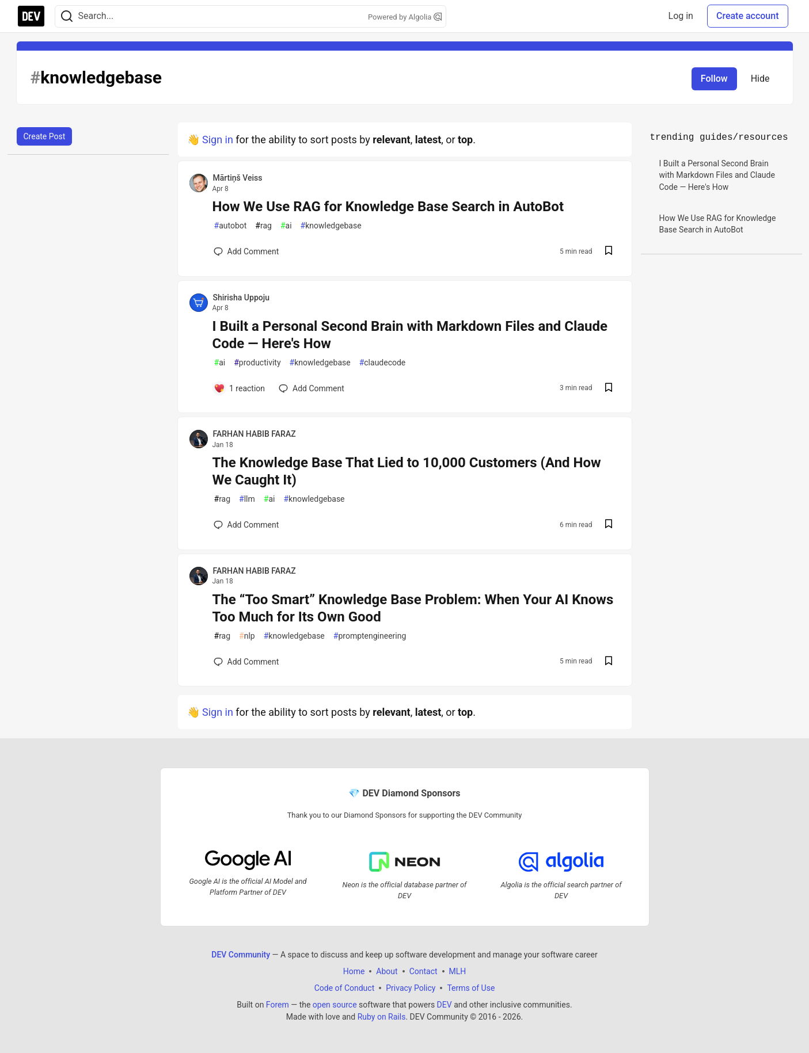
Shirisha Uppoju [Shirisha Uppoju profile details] (241, 297)
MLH (457, 971)
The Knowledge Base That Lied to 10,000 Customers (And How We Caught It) (406, 471)
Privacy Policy (410, 988)
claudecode (382, 363)
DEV (444, 1004)
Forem (277, 1004)
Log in (681, 15)
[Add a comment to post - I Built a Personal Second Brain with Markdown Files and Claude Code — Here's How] (239, 388)
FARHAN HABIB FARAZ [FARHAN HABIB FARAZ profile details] (254, 433)
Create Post (45, 136)
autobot (230, 226)
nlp (247, 636)
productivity (257, 363)
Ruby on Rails (382, 1016)
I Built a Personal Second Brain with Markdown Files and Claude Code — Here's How (410, 335)
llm (247, 499)
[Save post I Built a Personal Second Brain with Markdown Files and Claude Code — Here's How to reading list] (608, 389)
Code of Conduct (344, 988)
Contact (423, 971)
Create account (747, 15)
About (386, 971)
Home (354, 971)
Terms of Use (471, 988)
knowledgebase (331, 226)
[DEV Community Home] (31, 16)
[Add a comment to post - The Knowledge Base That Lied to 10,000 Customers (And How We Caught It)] (246, 525)
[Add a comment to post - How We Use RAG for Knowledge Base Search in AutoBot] (246, 251)
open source (335, 1004)
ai (286, 226)
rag (263, 226)
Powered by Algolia (405, 17)
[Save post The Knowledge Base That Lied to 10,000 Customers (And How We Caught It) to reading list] (608, 525)
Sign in (217, 139)
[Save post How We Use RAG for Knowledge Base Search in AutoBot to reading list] (608, 252)
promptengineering (370, 636)
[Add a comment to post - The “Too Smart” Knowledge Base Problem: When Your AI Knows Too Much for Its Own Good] (246, 662)
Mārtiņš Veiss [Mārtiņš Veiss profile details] (238, 177)
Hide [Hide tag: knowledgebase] (760, 78)
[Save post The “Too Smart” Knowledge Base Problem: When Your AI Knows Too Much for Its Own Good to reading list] (608, 662)
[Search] (66, 16)
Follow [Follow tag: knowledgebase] (714, 78)
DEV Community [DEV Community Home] (240, 954)
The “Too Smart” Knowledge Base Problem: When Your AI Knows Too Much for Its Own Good (413, 608)
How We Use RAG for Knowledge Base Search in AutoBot (388, 207)
